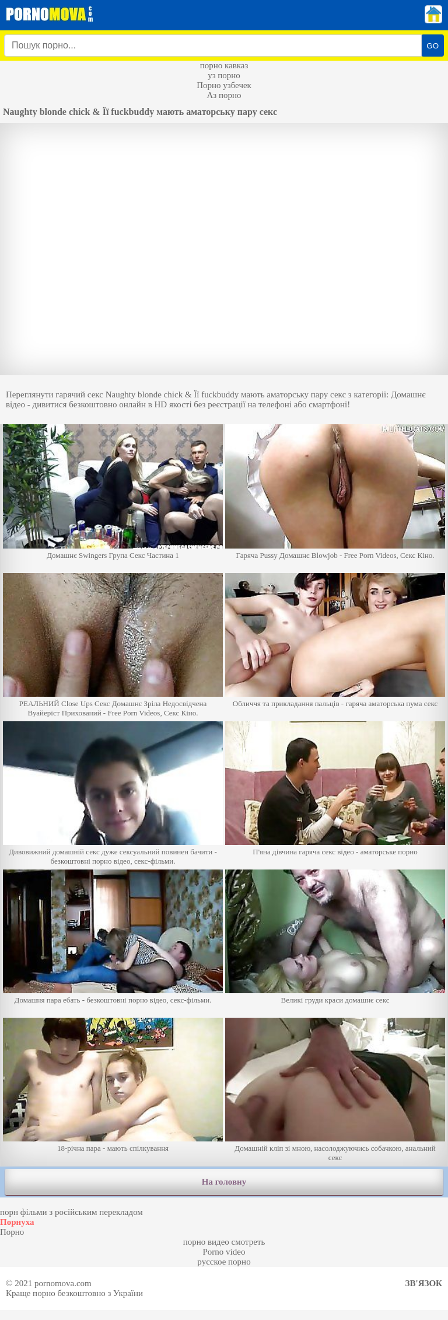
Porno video (224, 1251)
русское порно (223, 1261)
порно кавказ (224, 65)
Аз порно (223, 95)
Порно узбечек (224, 85)
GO (432, 45)
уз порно (224, 75)
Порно (12, 1232)
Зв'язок (423, 1283)
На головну (224, 1181)
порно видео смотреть (224, 1241)
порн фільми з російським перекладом (71, 1212)
